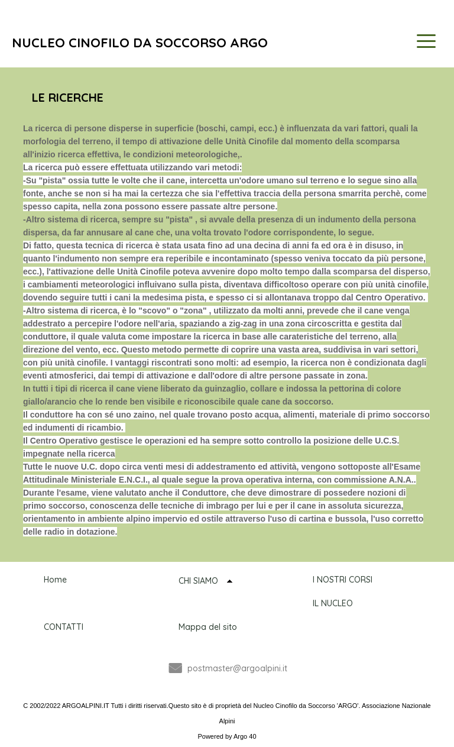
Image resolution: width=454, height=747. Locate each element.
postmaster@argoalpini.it (237, 668)
